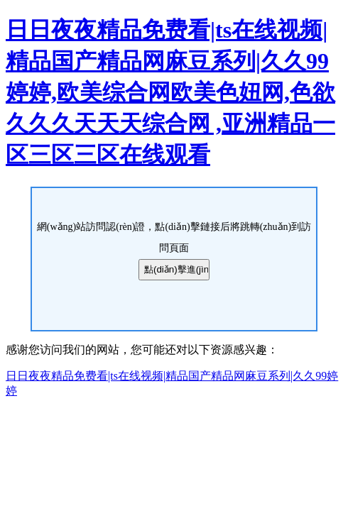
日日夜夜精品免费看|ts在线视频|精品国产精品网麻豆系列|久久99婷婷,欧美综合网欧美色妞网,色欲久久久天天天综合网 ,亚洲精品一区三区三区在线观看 (170, 92)
